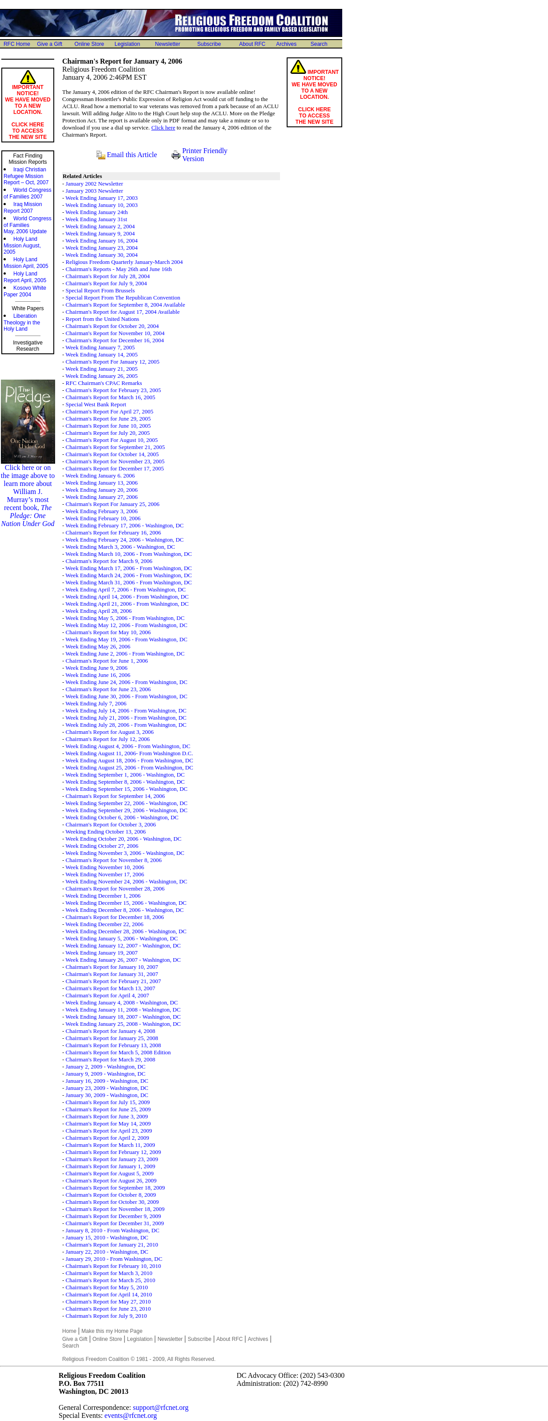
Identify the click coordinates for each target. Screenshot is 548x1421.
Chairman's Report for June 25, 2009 (108, 1109)
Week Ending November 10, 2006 (104, 867)
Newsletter (167, 44)
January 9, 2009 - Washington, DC (106, 1073)
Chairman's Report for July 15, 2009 (108, 1102)
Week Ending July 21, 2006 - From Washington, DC (125, 717)
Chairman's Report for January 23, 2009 (112, 1159)
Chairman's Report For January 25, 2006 (113, 504)
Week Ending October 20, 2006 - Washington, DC (123, 838)
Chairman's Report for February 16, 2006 (113, 532)
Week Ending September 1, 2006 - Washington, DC (124, 774)
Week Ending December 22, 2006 (104, 924)
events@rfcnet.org (130, 1415)
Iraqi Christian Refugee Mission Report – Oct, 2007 (26, 176)
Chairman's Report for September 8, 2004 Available (125, 304)
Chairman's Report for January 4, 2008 (111, 1031)
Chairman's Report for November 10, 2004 (115, 333)
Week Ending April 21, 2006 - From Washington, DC (126, 603)
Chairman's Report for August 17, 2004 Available (123, 311)
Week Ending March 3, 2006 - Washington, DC (120, 546)
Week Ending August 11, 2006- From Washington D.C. (129, 753)
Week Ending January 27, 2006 (101, 497)
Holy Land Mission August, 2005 (22, 245)
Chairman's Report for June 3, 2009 (107, 1116)
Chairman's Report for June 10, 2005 (108, 425)
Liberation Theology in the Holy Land (22, 322)
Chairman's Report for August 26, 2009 (111, 1180)
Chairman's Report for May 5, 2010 (107, 1287)
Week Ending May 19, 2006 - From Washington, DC (126, 639)
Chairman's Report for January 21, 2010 (112, 1244)
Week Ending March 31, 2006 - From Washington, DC (128, 582)
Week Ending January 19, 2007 (101, 952)
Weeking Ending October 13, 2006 (105, 831)
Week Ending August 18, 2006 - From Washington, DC (129, 760)
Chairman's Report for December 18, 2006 (115, 917)
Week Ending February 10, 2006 (102, 518)
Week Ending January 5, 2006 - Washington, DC (121, 938)
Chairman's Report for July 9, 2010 (106, 1315)
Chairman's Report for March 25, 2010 (111, 1280)
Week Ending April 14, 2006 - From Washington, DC (126, 596)
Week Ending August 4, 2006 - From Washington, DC (127, 746)
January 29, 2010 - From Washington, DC (114, 1258)
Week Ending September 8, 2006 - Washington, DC (124, 781)
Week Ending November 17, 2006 (104, 874)
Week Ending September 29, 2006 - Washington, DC (126, 810)
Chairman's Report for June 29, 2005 (108, 418)
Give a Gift (49, 44)
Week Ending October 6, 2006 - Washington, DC (121, 817)
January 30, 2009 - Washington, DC (107, 1095)
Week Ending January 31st (96, 219)
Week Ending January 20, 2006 (101, 489)
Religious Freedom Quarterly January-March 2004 (124, 262)
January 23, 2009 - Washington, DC (107, 1088)
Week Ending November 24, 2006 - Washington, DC (126, 881)
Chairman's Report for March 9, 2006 (109, 561)
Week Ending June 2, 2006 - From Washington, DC (124, 653)
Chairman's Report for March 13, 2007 (111, 988)
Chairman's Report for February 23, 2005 (113, 390)
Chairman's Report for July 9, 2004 (106, 283)
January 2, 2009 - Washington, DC (106, 1066)
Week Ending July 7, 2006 (95, 703)
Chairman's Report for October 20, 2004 (112, 326)
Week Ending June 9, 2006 (96, 667)
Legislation (127, 44)
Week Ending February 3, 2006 (101, 511)
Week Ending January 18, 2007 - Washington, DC (122, 1016)
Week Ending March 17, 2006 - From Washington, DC (128, 568)
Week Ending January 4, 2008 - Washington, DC (121, 1002)
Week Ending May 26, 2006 (97, 646)
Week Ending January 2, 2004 (100, 226)
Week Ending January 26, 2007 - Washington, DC (122, 959)
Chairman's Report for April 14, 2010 (109, 1294)
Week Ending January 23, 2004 (101, 247)
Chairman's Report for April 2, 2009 (107, 1137)
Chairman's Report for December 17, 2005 (115, 468)
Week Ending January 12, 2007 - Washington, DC (122, 945)
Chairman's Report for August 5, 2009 (110, 1173)
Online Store (89, 44)
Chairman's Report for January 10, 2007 (112, 967)
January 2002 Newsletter (94, 183)
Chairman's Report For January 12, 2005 (113, 361)
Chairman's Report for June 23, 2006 (108, 689)
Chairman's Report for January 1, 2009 (111, 1166)
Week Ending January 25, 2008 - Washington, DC (122, 1023)
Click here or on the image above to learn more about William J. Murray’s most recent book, (28, 492)
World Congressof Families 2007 (28, 193)
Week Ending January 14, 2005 (101, 354)
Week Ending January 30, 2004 (101, 254)
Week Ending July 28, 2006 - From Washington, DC (125, 724)
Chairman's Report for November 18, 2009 (115, 1209)
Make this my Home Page (111, 1331)
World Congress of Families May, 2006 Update (28, 225)
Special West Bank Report (96, 404)
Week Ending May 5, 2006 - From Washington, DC (124, 618)
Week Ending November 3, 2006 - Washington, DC (124, 853)
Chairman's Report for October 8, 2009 (111, 1194)
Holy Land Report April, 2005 (25, 277)
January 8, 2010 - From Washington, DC (113, 1230)
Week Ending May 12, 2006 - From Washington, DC (126, 625)
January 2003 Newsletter (94, 190)
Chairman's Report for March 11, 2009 (110, 1145)
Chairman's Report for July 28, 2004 (108, 276)
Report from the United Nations (102, 319)
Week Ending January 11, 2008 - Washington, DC (122, 1009)
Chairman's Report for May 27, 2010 (108, 1301)
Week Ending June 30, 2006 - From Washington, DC (126, 696)
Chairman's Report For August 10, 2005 (112, 440)
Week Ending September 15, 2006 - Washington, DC (126, 788)
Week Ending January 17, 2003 (101, 197)
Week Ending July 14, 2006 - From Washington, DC (125, 710)
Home (69, 1331)
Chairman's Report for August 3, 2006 (110, 732)
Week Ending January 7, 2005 (100, 347)
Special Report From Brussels (100, 290)
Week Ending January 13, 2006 (101, 482)
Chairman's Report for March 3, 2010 (109, 1273)
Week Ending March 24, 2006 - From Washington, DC (128, 575)
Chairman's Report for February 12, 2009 (113, 1152)
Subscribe (209, 44)
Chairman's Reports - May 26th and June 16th (119, 269)
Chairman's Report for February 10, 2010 (113, 1266)
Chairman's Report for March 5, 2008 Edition (118, 1052)
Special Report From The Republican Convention (123, 297)
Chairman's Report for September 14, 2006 (115, 796)
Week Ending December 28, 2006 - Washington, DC (125, 931)
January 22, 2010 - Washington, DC (107, 1251)
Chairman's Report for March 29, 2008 (111, 1059)
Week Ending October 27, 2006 (101, 845)
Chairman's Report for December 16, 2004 (115, 340)
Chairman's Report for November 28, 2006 (115, 888)
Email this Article (132, 154)
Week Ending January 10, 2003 (101, 205)
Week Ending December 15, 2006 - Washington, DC (125, 902)
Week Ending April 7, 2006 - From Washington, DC (125, 589)
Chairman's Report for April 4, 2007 (107, 995)
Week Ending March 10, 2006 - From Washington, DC (128, 554)
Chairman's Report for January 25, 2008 (112, 1038)
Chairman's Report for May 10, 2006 (108, 632)
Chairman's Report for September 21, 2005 (115, 447)
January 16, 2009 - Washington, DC (107, 1080)
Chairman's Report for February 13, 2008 (113, 1045)
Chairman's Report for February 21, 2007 (113, 981)
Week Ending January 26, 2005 (101, 375)
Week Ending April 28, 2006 (98, 610)
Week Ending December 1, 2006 (102, 895)
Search (319, 44)
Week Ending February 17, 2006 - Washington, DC (124, 525)
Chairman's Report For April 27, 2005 (109, 411)
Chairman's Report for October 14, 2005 (112, 454)
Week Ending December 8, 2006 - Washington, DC (124, 910)
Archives (286, 44)
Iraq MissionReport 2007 (23, 207)
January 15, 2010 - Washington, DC (107, 1237)
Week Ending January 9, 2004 (100, 233)
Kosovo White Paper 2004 (25, 291)
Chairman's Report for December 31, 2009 (115, 1223)
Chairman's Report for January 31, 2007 (112, 974)
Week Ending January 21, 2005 (101, 368)
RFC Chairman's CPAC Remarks (104, 383)
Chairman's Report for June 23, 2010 (108, 1308)
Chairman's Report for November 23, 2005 (115, 461)
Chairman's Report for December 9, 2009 (113, 1216)
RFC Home (17, 44)
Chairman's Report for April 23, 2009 (109, 1130)
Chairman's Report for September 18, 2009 (115, 1187)
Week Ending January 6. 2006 (100, 475)
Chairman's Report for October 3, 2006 (111, 824)
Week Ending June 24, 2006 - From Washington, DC (126, 682)
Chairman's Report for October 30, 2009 (112, 1201)
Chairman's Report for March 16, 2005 (111, 397)
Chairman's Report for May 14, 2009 (108, 1123)
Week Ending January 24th (96, 212)
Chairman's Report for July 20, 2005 (108, 432)
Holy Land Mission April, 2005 (26, 262)
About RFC (252, 44)
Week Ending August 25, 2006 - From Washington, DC (129, 767)
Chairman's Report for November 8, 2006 (114, 860)
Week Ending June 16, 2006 (97, 675)
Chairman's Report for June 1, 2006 (107, 660)
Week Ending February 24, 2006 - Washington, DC (124, 539)
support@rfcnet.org (160, 1407)
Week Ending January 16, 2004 (101, 240)
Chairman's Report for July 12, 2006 (108, 739)
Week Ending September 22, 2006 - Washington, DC (126, 803)
